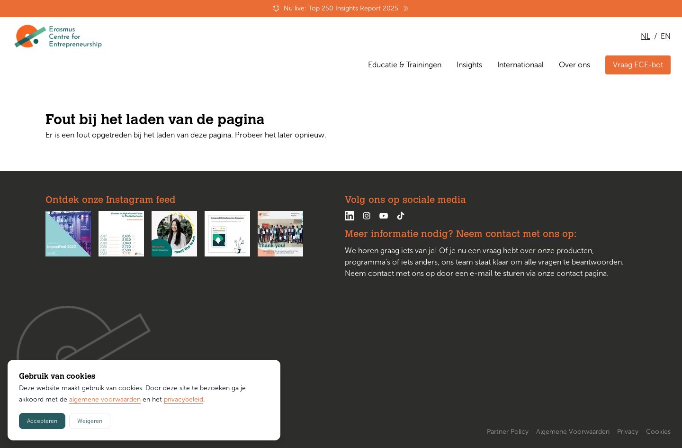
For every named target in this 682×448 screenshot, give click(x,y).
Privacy (627, 432)
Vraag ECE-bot (638, 64)
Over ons (574, 64)
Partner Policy (508, 432)
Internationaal (520, 64)
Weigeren (89, 421)
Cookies (658, 432)
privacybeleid (183, 399)
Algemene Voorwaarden (573, 432)
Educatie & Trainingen (404, 64)
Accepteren (42, 421)
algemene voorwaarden (105, 399)
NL (645, 36)
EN (666, 36)
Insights (469, 64)
